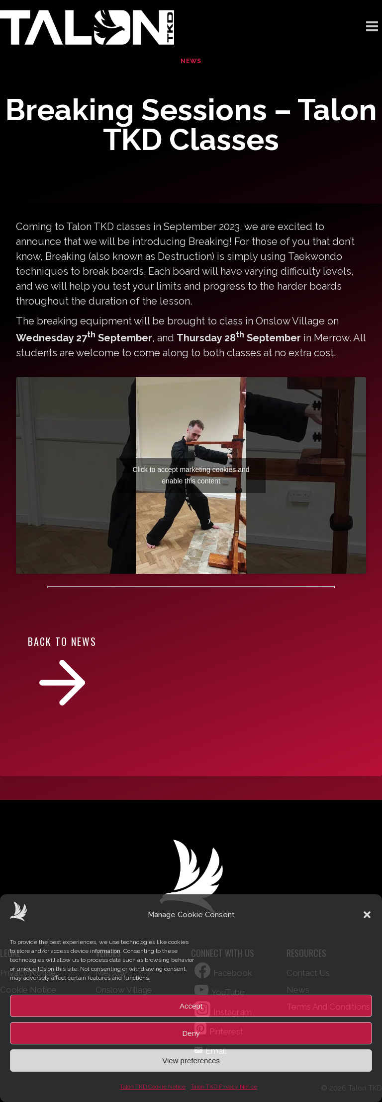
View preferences (191, 1060)
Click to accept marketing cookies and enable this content (191, 475)
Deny (190, 1033)
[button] (367, 915)
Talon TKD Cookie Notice (153, 1086)
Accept (191, 1006)
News (191, 61)
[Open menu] (372, 27)
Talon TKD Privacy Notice (224, 1086)
